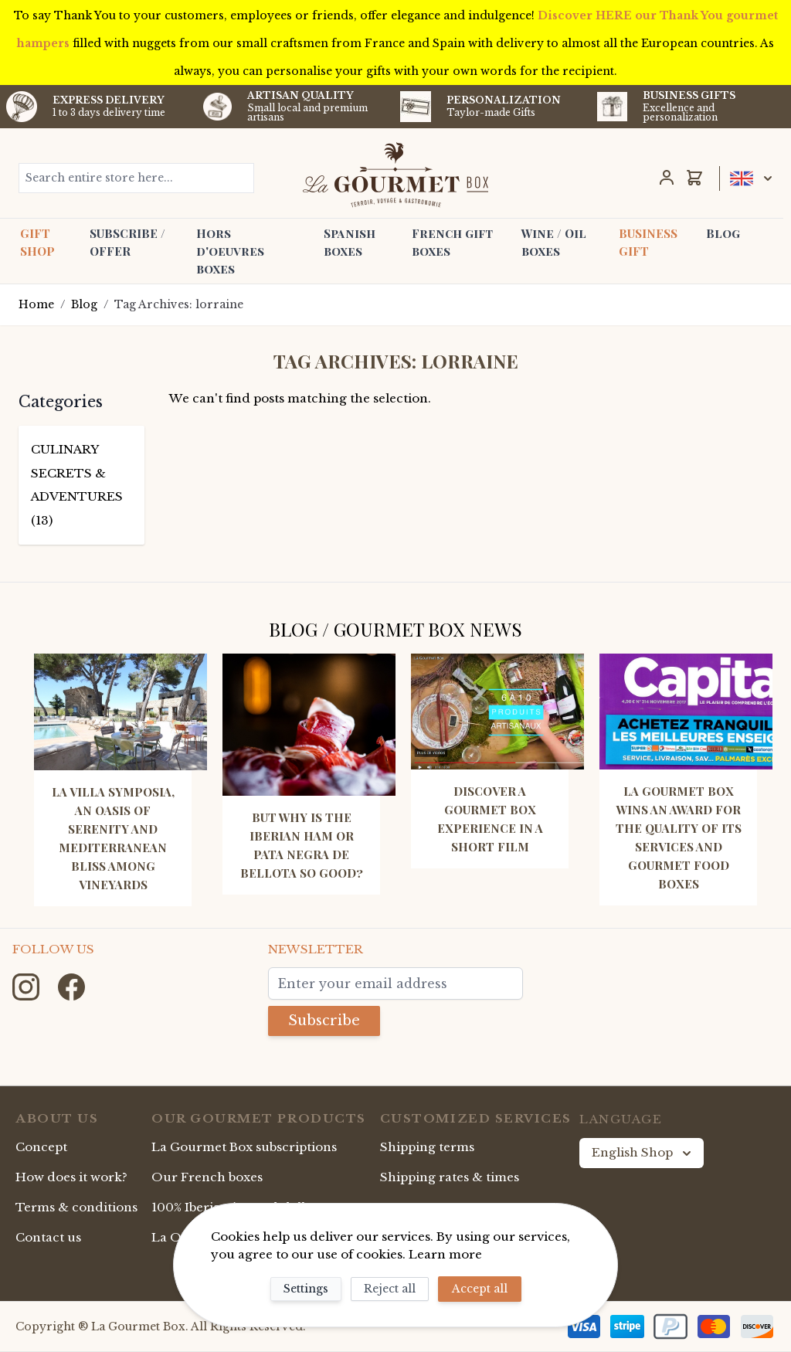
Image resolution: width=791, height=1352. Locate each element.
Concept (41, 1147)
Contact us (48, 1237)
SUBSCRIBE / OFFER (127, 242)
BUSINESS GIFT (648, 242)
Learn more (445, 1254)
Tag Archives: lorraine (178, 304)
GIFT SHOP (37, 242)
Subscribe (324, 1020)
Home (36, 304)
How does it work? (71, 1177)
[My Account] (666, 177)
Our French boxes (207, 1177)
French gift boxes (452, 242)
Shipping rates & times (449, 1177)
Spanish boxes (349, 242)
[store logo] (395, 175)
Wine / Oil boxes (553, 242)
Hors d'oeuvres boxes (230, 251)
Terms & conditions (76, 1207)
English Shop (643, 1152)
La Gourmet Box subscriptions (244, 1147)
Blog (723, 233)
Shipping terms (427, 1147)
